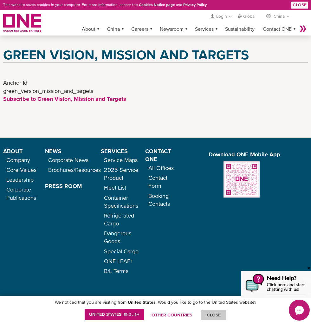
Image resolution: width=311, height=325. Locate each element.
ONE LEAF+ (118, 261)
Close (300, 4)
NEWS (53, 151)
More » (303, 29)
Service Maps (121, 160)
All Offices (161, 168)
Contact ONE (277, 29)
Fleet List (115, 187)
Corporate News (68, 160)
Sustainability (240, 29)
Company (18, 160)
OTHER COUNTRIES (172, 314)
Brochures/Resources (74, 169)
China (113, 29)
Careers (139, 29)
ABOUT (13, 151)
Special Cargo (121, 251)
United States (114, 314)
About (88, 29)
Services (204, 29)
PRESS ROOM (63, 186)
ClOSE (214, 314)
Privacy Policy (195, 5)
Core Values (21, 169)
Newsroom (172, 29)
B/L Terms (116, 271)
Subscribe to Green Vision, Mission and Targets (64, 98)
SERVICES (114, 151)
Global (249, 16)
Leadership (20, 179)
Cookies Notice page (157, 5)
